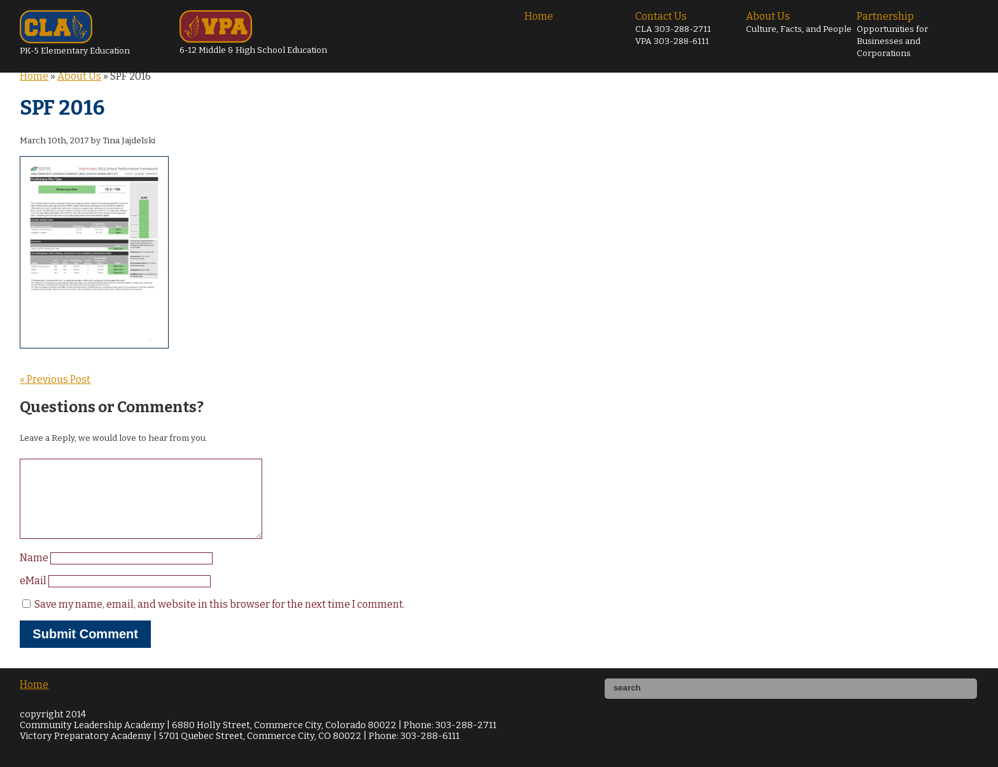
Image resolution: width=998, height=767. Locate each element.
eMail (34, 596)
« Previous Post (55, 379)
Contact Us (673, 28)
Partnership (892, 34)
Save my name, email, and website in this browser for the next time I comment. (219, 619)
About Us (799, 22)
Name (35, 573)
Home (538, 16)
